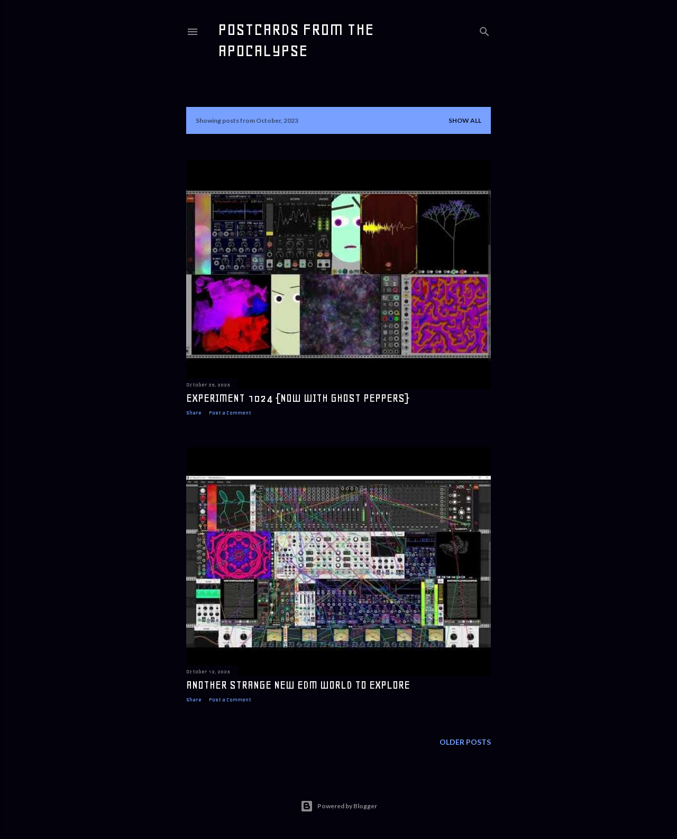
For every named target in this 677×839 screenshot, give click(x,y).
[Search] (484, 29)
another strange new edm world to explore (298, 685)
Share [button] (194, 412)
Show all (465, 120)
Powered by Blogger (338, 806)
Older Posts (465, 741)
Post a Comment (230, 412)
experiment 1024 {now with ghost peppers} (297, 398)
